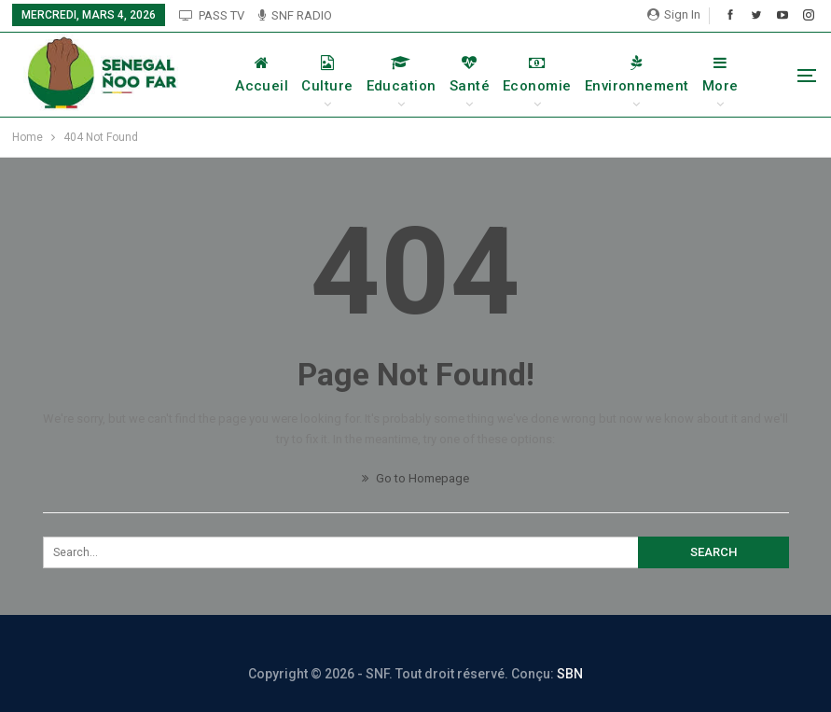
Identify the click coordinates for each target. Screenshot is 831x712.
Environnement (637, 74)
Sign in (673, 14)
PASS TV (211, 15)
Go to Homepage (415, 478)
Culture (327, 74)
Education (401, 74)
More (720, 74)
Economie (537, 74)
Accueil (262, 74)
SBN (570, 673)
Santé (469, 74)
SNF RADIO (295, 15)
